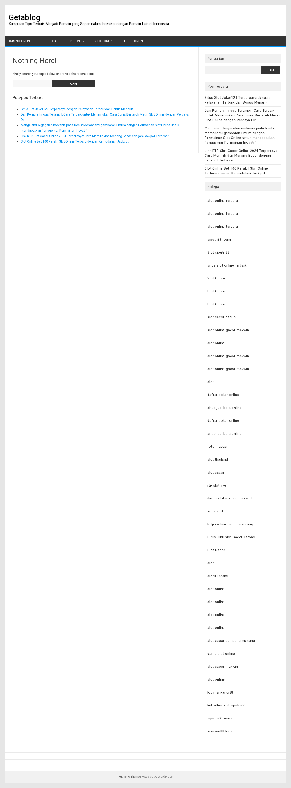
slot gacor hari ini (221, 317)
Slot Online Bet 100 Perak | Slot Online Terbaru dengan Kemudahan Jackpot (75, 141)
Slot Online (105, 41)
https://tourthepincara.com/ (230, 524)
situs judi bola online (224, 408)
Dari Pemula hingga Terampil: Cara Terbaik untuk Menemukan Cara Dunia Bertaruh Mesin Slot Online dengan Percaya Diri (242, 115)
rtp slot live (216, 485)
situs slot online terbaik (226, 265)
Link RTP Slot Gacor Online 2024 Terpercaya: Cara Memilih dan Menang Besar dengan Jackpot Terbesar (95, 136)
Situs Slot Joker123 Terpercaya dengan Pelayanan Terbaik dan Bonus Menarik (77, 109)
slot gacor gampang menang (231, 641)
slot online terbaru (222, 201)
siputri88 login (219, 239)
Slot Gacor (216, 550)
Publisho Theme (129, 776)
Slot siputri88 (218, 252)
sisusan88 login (220, 731)
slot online (216, 343)
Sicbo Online (76, 41)
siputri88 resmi (219, 718)
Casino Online (20, 41)
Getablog (24, 17)
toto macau (217, 447)
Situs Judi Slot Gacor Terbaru (231, 537)
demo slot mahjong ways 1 (229, 498)
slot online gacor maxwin (228, 330)
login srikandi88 (220, 692)
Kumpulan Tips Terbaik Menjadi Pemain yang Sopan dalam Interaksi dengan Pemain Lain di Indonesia (89, 24)
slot (210, 382)
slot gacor (215, 472)
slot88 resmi (217, 576)
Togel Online (134, 41)
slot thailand (217, 459)
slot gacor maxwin (222, 666)
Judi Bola (49, 41)
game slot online (221, 654)
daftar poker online (223, 395)
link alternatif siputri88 (226, 705)
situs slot (215, 511)
